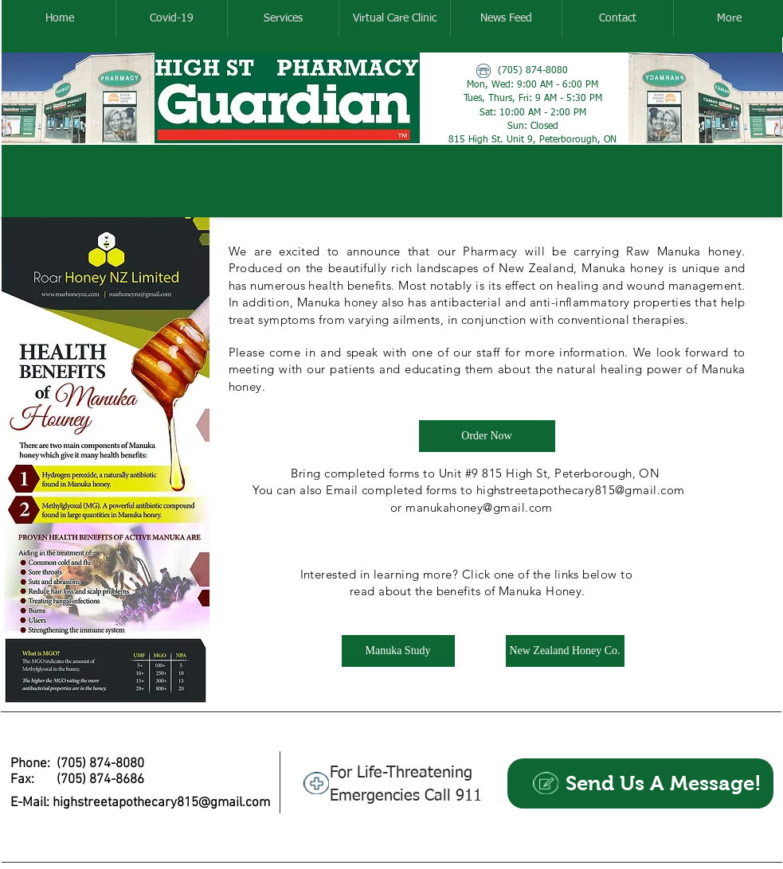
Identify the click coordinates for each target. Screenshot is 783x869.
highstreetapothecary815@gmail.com (161, 803)
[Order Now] (487, 436)
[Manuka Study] (398, 651)
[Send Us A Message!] (640, 783)
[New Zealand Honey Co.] (565, 651)
